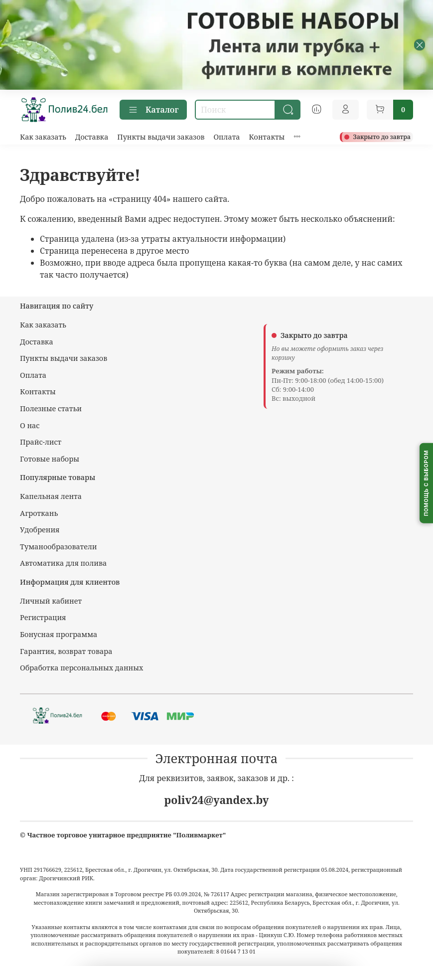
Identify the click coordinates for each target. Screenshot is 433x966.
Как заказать (43, 137)
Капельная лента (51, 496)
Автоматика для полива (63, 563)
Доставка (92, 137)
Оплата (226, 137)
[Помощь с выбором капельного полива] (426, 483)
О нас (29, 425)
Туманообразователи (58, 546)
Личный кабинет (51, 601)
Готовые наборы (49, 459)
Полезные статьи (51, 408)
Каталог (153, 109)
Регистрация (43, 617)
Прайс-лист (40, 442)
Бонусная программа (58, 634)
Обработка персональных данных (81, 667)
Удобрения (39, 529)
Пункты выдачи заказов (160, 137)
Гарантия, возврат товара (66, 651)
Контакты (267, 137)
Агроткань (39, 513)
